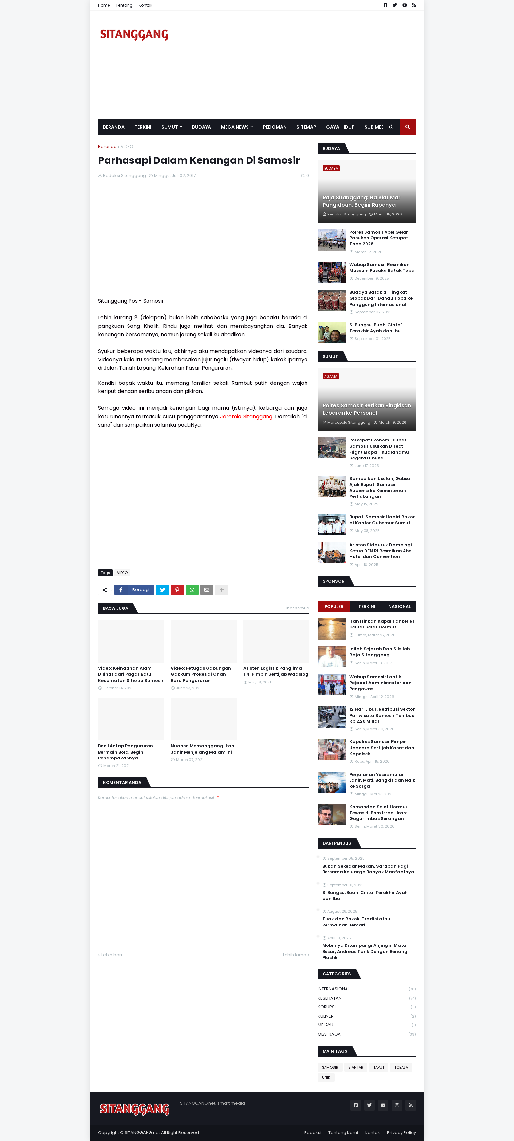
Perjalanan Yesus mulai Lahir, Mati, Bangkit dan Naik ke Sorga (382, 780)
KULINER (367, 1016)
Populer (334, 606)
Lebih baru (112, 955)
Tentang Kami (343, 1133)
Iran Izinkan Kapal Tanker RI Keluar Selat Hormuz (381, 624)
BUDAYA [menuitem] (201, 127)
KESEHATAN (367, 998)
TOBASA (401, 1067)
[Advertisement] (296, 65)
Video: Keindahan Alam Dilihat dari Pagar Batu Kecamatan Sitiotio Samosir (131, 674)
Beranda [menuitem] (114, 127)
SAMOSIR (330, 1067)
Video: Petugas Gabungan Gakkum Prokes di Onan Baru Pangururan (201, 674)
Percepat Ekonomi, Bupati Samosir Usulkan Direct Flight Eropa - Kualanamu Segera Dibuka (379, 449)
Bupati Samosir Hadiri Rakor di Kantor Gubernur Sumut (382, 520)
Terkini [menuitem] (142, 127)
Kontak (145, 5)
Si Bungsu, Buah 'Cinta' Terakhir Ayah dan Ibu (375, 328)
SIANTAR (355, 1067)
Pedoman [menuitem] (275, 127)
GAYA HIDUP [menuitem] (340, 127)
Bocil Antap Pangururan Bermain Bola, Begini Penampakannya (125, 752)
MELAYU (367, 1025)
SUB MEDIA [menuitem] (377, 127)
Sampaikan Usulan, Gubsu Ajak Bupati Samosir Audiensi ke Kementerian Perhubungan (379, 488)
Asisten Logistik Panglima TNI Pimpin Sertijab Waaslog (275, 671)
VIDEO (127, 146)
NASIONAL (399, 606)
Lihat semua (297, 608)
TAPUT (378, 1067)
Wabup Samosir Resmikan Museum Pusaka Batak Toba (382, 267)
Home (104, 5)
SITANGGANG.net (142, 1133)
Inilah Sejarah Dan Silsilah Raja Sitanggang (379, 652)
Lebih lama (294, 955)
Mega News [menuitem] (235, 127)
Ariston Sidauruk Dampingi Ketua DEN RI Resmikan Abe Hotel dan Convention (380, 551)
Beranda (107, 146)
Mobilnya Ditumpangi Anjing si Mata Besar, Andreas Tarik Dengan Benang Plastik (364, 951)
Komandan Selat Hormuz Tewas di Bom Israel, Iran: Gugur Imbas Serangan (378, 813)
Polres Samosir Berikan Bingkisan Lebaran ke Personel (367, 409)
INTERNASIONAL (367, 989)
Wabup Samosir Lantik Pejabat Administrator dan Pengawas (380, 683)
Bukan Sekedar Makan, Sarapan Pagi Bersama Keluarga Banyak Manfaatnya (368, 869)
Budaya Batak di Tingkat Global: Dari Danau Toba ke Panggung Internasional (381, 298)
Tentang (124, 5)
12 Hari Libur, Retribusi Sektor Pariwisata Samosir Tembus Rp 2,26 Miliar (382, 715)
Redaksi (312, 1133)
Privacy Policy (401, 1133)
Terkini (366, 606)
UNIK (326, 1077)
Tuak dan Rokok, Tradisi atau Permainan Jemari (356, 922)
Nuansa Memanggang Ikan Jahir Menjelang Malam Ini (202, 749)
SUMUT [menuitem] (169, 127)
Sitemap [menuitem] (306, 127)
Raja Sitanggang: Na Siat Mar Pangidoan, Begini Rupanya (362, 201)
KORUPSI (367, 1007)
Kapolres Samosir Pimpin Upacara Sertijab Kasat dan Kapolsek (381, 748)
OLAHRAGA (367, 1034)
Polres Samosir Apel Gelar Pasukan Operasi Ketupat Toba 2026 (378, 238)
